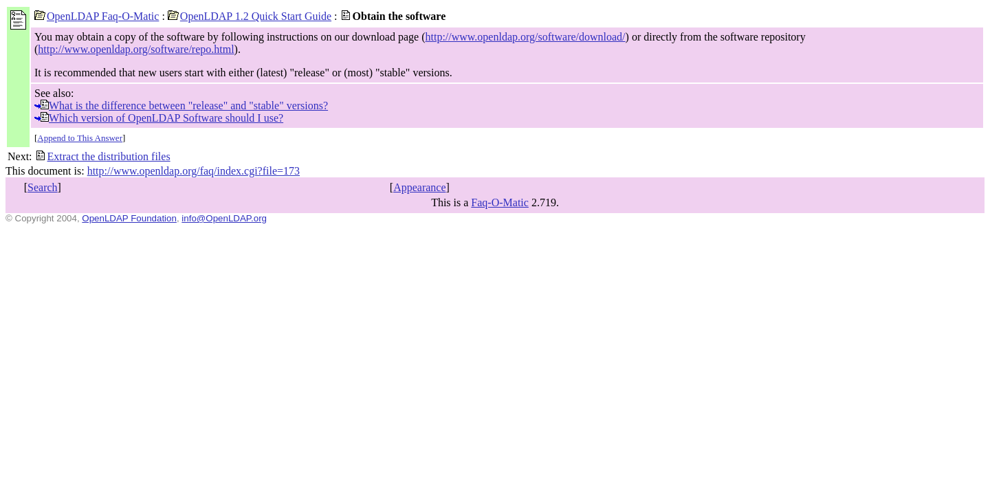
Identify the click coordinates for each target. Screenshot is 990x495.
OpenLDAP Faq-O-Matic (96, 16)
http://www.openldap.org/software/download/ (526, 37)
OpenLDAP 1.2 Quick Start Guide (249, 16)
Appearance (419, 187)
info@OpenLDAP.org (224, 218)
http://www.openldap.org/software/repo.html (136, 49)
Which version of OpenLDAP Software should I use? (158, 118)
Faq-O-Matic (500, 202)
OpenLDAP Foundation (129, 218)
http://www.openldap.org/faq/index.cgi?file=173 (193, 171)
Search (43, 187)
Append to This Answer (79, 138)
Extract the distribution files (102, 156)
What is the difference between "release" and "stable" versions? (181, 105)
